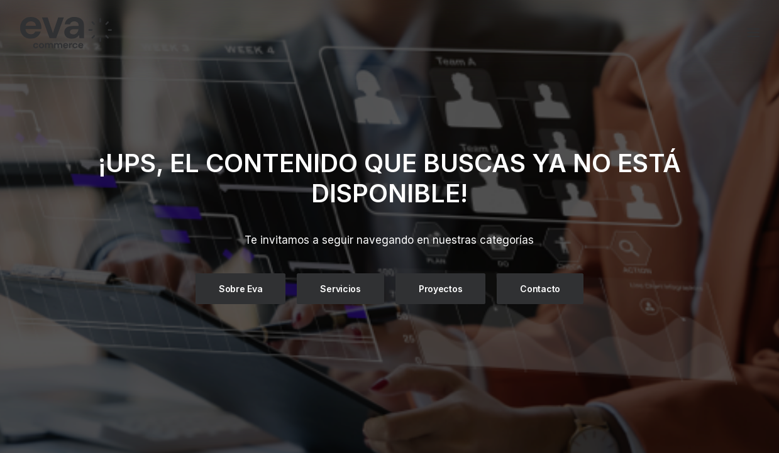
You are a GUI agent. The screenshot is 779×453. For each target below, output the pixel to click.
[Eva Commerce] (157, 32)
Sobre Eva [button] (240, 288)
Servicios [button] (340, 288)
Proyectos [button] (440, 288)
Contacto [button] (540, 288)
